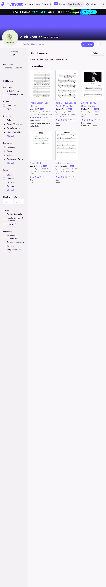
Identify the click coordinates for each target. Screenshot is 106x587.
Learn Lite (54, 37)
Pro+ (46, 37)
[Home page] (12, 4)
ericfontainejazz (62, 166)
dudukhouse (31, 37)
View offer (89, 12)
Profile (26, 44)
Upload (91, 4)
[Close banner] (100, 11)
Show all (12, 136)
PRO (42, 109)
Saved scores (37, 44)
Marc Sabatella (36, 166)
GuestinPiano (61, 109)
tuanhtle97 (34, 109)
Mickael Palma (87, 109)
